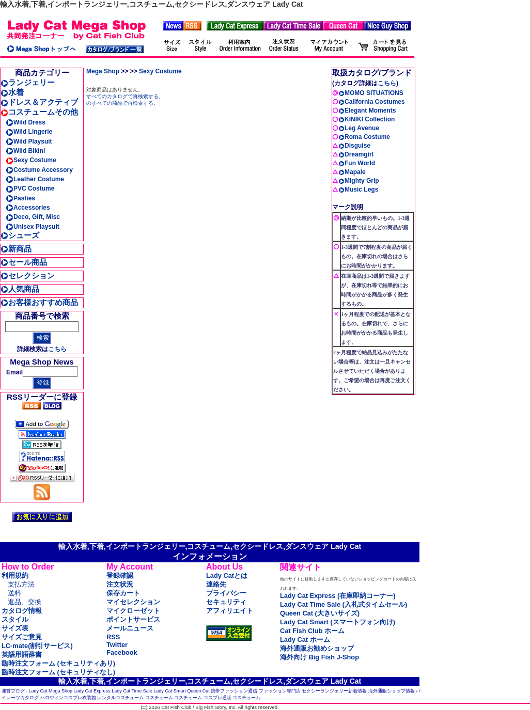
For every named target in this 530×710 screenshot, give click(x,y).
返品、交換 (24, 602)
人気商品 (20, 289)
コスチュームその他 (39, 111)
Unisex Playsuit (32, 226)
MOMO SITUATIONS (370, 93)
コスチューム (159, 697)
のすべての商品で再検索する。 (122, 103)
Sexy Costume (31, 160)
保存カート (123, 593)
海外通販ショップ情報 (391, 690)
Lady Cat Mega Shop (51, 690)
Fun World (356, 163)
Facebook (121, 652)
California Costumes (371, 101)
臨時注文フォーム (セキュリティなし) (58, 672)
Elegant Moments (367, 110)
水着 (12, 92)
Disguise (354, 145)
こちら (57, 349)
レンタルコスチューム (120, 697)
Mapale (352, 172)
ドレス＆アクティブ (39, 102)
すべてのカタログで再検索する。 (125, 96)
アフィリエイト (229, 610)
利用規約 (15, 575)
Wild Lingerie (29, 131)
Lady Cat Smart (169, 690)
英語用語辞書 (22, 654)
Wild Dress (25, 122)
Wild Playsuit (29, 141)
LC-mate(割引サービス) (37, 646)
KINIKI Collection (366, 119)
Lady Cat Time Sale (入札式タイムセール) (343, 604)
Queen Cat (198, 690)
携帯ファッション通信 (234, 690)
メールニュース (129, 628)
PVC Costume (30, 188)
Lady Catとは (226, 575)
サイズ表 (15, 628)
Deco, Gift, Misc (33, 216)
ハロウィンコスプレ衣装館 (68, 697)
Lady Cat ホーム (305, 639)
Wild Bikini (25, 150)
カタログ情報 (22, 610)
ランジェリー (28, 82)
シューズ (20, 235)
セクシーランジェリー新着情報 (334, 690)
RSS (113, 637)
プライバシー (226, 593)
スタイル (15, 619)
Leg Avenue (358, 128)
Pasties (20, 198)
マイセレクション (133, 602)
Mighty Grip (358, 180)
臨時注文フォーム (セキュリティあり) (58, 663)
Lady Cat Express (92, 690)
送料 (14, 593)
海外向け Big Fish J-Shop (319, 657)
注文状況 (119, 584)
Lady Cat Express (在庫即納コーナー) (337, 595)
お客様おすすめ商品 (39, 302)
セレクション (28, 275)
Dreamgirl (355, 154)
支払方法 (21, 584)
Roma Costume (364, 136)
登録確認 (119, 575)
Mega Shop (102, 71)
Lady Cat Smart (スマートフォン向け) (337, 622)
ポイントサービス (133, 619)
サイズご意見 (22, 637)
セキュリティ (226, 602)
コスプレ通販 (217, 697)
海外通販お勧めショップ (317, 648)
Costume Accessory (39, 169)
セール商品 (24, 262)
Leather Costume (35, 179)
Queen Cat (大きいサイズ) (320, 613)
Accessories (28, 207)
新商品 (16, 248)
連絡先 (216, 584)
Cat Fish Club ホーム (312, 631)
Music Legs (358, 189)
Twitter (117, 645)
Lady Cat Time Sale (132, 690)
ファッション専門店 (280, 690)
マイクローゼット (133, 610)
